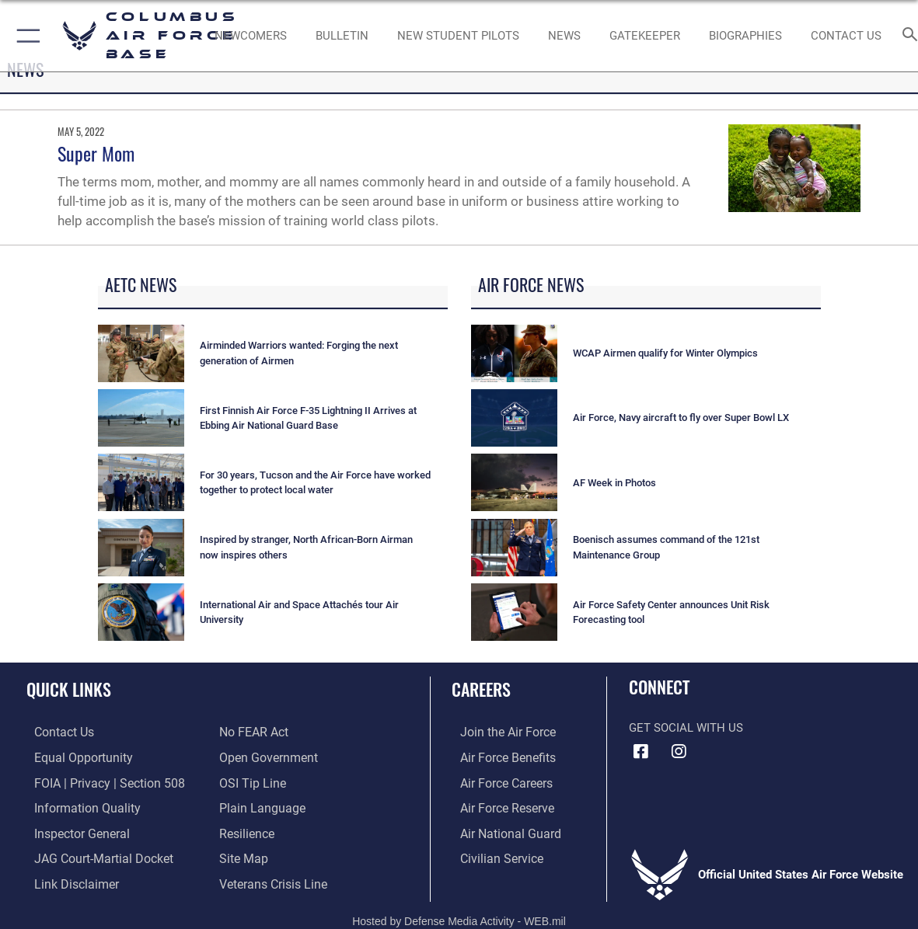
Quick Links (68, 689)
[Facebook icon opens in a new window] (640, 752)
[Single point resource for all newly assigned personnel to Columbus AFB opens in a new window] (251, 35)
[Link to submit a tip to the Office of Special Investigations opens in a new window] (250, 781)
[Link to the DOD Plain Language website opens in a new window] (258, 806)
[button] (25, 35)
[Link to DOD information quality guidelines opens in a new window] (76, 806)
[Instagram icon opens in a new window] (678, 752)
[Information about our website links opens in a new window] (66, 879)
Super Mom (96, 153)
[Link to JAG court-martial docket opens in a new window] (93, 855)
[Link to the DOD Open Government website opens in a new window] (265, 757)
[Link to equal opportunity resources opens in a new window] (72, 757)
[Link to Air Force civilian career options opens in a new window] (491, 855)
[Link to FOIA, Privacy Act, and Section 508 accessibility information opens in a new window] (97, 781)
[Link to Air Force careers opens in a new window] (497, 781)
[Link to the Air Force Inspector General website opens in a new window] (72, 830)
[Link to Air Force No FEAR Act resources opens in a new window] (253, 732)
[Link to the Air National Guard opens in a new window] (499, 830)
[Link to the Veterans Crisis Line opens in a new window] (271, 879)
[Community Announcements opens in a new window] (342, 35)
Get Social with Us (686, 728)
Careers (481, 689)
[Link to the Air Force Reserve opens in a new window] (497, 806)
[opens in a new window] (645, 35)
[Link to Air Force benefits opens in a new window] (498, 757)
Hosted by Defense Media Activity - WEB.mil (459, 915)
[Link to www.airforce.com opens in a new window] (498, 732)
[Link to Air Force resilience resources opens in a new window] (246, 830)
